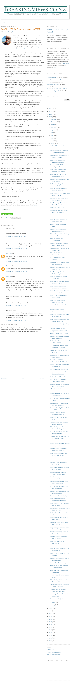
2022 (50, 608)
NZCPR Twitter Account (53, 654)
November (54, 122)
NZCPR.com (65, 63)
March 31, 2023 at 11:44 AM (16, 271)
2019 (50, 616)
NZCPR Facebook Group (54, 652)
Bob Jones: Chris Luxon (56, 207)
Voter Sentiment (51, 77)
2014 (50, 630)
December (54, 119)
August (53, 130)
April (52, 141)
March (53, 143)
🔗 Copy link (6, 209)
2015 (50, 627)
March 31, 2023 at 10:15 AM (16, 261)
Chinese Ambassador (17, 32)
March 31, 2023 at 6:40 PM (16, 320)
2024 (50, 114)
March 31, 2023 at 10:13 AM (16, 248)
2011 (50, 638)
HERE (35, 205)
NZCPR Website (51, 650)
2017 (50, 622)
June (52, 135)
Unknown (8, 253)
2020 (50, 613)
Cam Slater (8, 32)
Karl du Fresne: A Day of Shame (59, 377)
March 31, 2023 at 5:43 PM (16, 305)
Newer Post (4, 378)
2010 (50, 640)
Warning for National (53, 84)
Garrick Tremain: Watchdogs (58, 563)
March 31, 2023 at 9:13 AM (16, 236)
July (52, 132)
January (53, 605)
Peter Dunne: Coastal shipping (58, 496)
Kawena (8, 266)
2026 (50, 108)
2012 (50, 635)
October (53, 124)
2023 (50, 117)
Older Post (41, 378)
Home (3, 22)
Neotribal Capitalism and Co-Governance (58, 80)
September (54, 127)
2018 (50, 619)
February (53, 602)
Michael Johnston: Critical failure (59, 369)
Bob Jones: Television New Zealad (59, 546)
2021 (50, 611)
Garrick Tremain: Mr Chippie (58, 441)
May (52, 138)
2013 (50, 632)
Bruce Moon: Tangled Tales (57, 599)
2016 (50, 624)
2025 (50, 111)
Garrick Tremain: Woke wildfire (59, 333)
